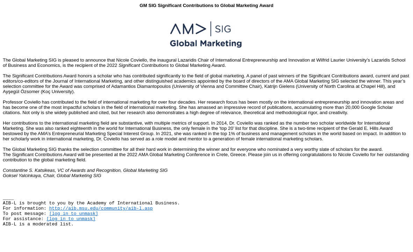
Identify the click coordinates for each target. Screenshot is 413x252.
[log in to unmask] (73, 213)
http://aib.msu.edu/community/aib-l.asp (101, 208)
